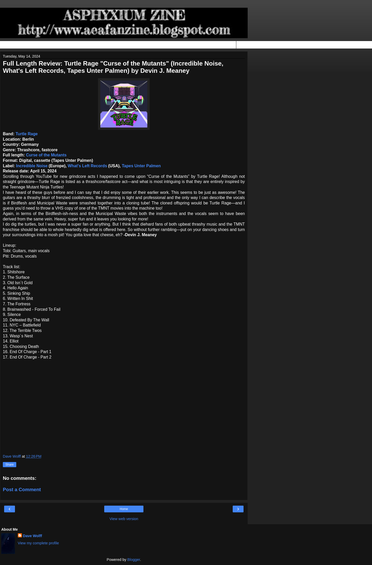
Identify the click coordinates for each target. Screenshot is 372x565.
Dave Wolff (32, 536)
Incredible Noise (31, 166)
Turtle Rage (26, 134)
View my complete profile (38, 543)
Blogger (133, 560)
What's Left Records (87, 166)
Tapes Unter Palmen (141, 166)
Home (124, 509)
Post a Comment (22, 489)
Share (9, 464)
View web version (123, 519)
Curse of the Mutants (46, 155)
